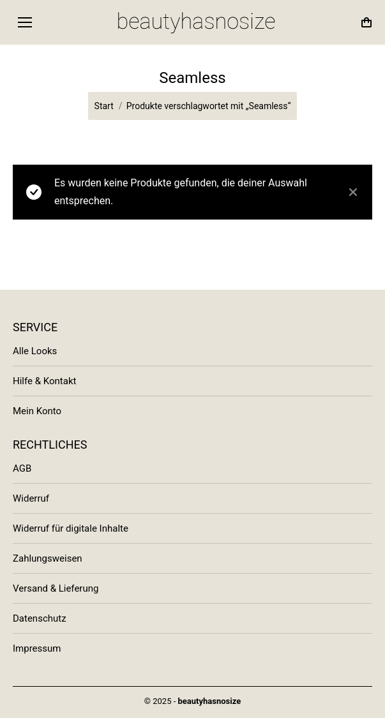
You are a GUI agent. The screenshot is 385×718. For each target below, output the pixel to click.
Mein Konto (37, 411)
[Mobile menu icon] (25, 22)
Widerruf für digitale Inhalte (70, 528)
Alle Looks (35, 351)
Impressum (37, 648)
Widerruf (31, 498)
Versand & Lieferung (55, 588)
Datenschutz (39, 618)
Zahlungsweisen (47, 558)
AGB (22, 468)
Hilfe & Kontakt (44, 381)
